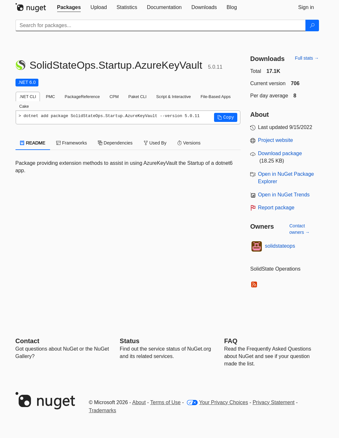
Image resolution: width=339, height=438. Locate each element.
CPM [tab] (113, 96)
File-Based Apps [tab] (215, 96)
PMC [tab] (50, 96)
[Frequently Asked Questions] (230, 340)
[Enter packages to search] (160, 25)
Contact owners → (299, 229)
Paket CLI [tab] (137, 96)
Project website (275, 140)
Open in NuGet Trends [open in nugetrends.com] (284, 194)
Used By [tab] (155, 143)
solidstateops (280, 246)
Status (129, 340)
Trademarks (102, 410)
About (139, 402)
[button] (225, 117)
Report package (276, 207)
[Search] (312, 25)
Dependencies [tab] (115, 143)
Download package (280, 153)
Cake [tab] (24, 106)
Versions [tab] (188, 143)
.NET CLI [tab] (27, 96)
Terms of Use (165, 402)
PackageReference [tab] (82, 96)
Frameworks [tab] (71, 143)
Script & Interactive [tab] (173, 96)
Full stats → (307, 58)
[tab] (69, 7)
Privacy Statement (273, 402)
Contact (27, 340)
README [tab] (33, 143)
